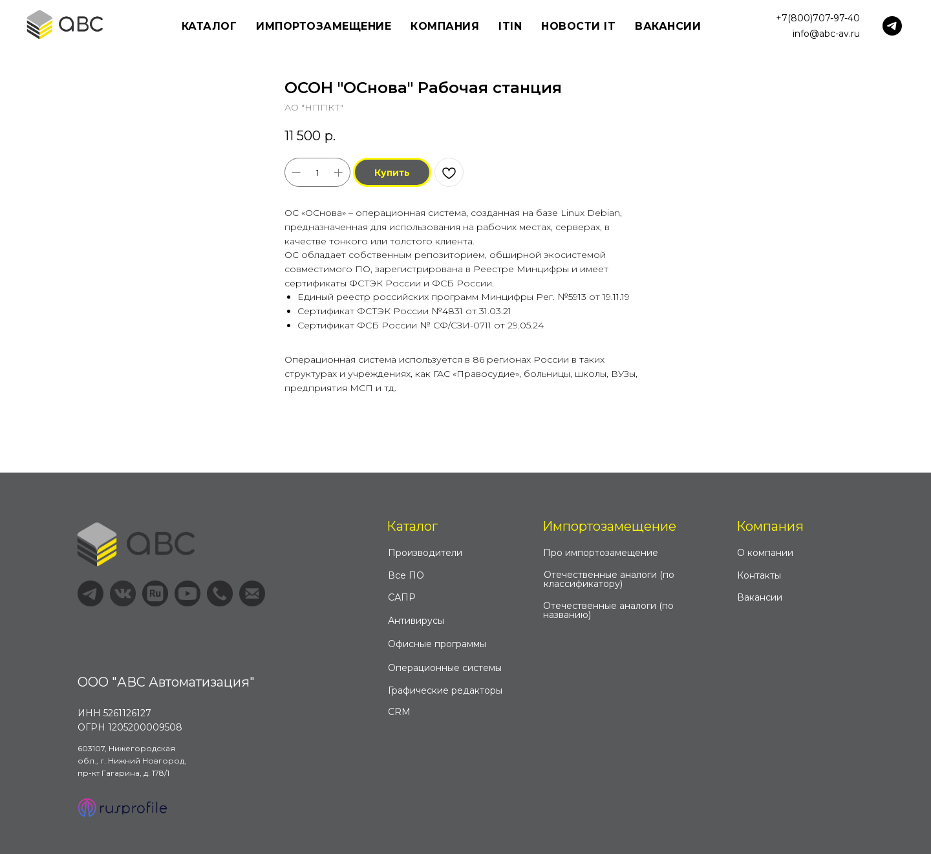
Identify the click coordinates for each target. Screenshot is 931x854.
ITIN (510, 26)
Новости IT (578, 26)
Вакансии (668, 26)
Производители (425, 553)
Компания (770, 526)
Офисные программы (437, 644)
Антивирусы (416, 620)
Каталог (412, 526)
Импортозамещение (609, 526)
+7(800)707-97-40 (818, 18)
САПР (402, 597)
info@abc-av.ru (826, 33)
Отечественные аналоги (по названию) (608, 610)
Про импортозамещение (600, 553)
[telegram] (892, 26)
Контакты (759, 575)
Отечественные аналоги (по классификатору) (609, 579)
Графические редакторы (445, 690)
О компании (765, 553)
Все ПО (406, 575)
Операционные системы (445, 668)
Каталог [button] (209, 26)
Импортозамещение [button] (323, 26)
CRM (399, 712)
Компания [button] (445, 26)
